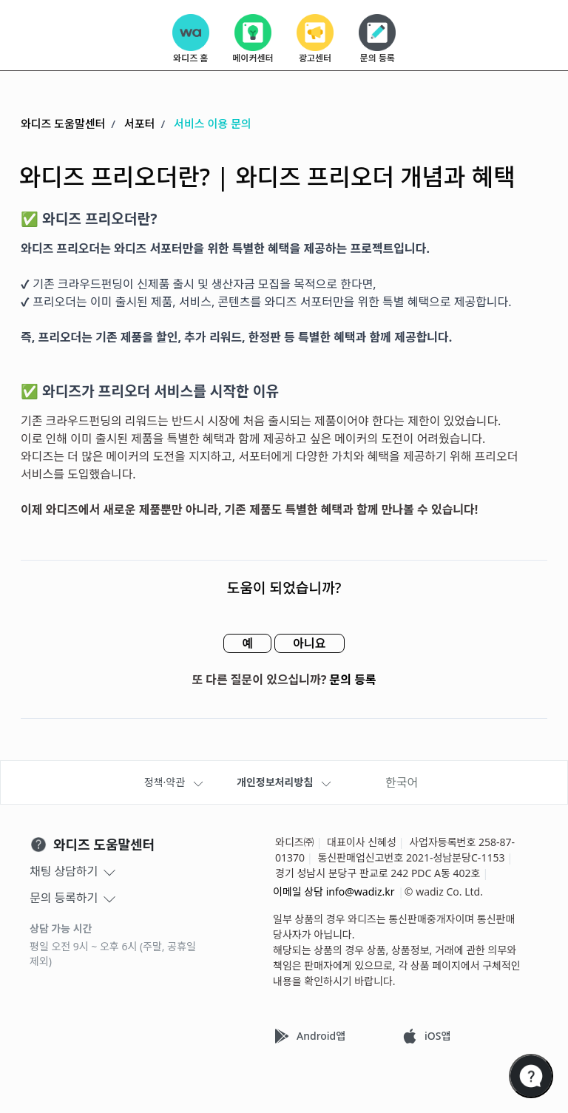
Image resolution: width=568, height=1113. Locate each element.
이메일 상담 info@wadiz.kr (334, 891)
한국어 (401, 782)
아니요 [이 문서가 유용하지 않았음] (309, 643)
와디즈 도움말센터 (63, 123)
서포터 (139, 123)
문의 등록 (353, 679)
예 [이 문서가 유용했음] (247, 643)
